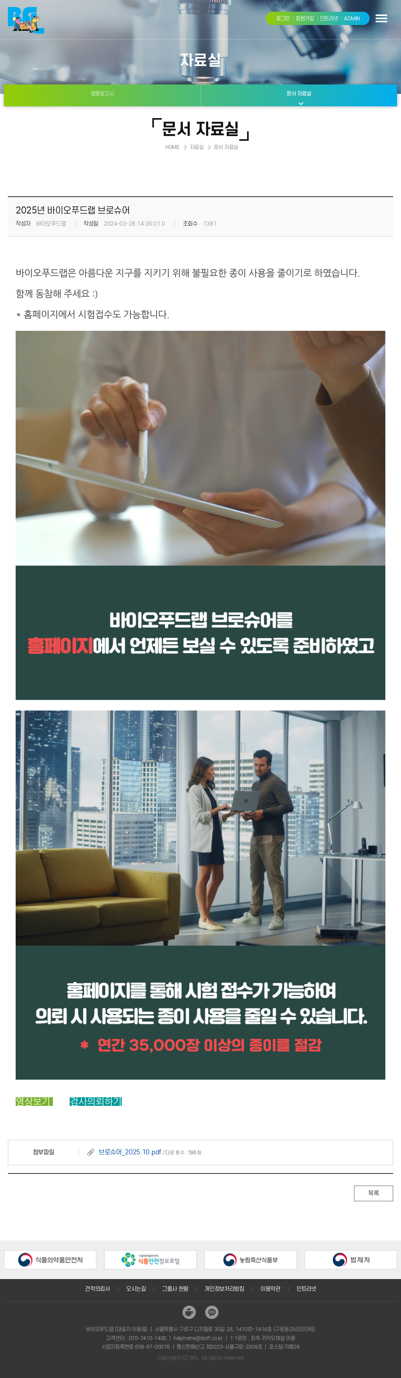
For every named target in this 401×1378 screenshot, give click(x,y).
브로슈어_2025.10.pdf (130, 1152)
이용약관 (270, 1288)
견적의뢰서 (97, 1288)
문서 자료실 (299, 93)
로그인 (283, 18)
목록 (373, 1193)
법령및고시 (102, 93)
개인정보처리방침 (224, 1288)
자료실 (197, 147)
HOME (172, 147)
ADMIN (352, 18)
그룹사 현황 (175, 1288)
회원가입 (305, 18)
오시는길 (136, 1288)
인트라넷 (329, 18)
